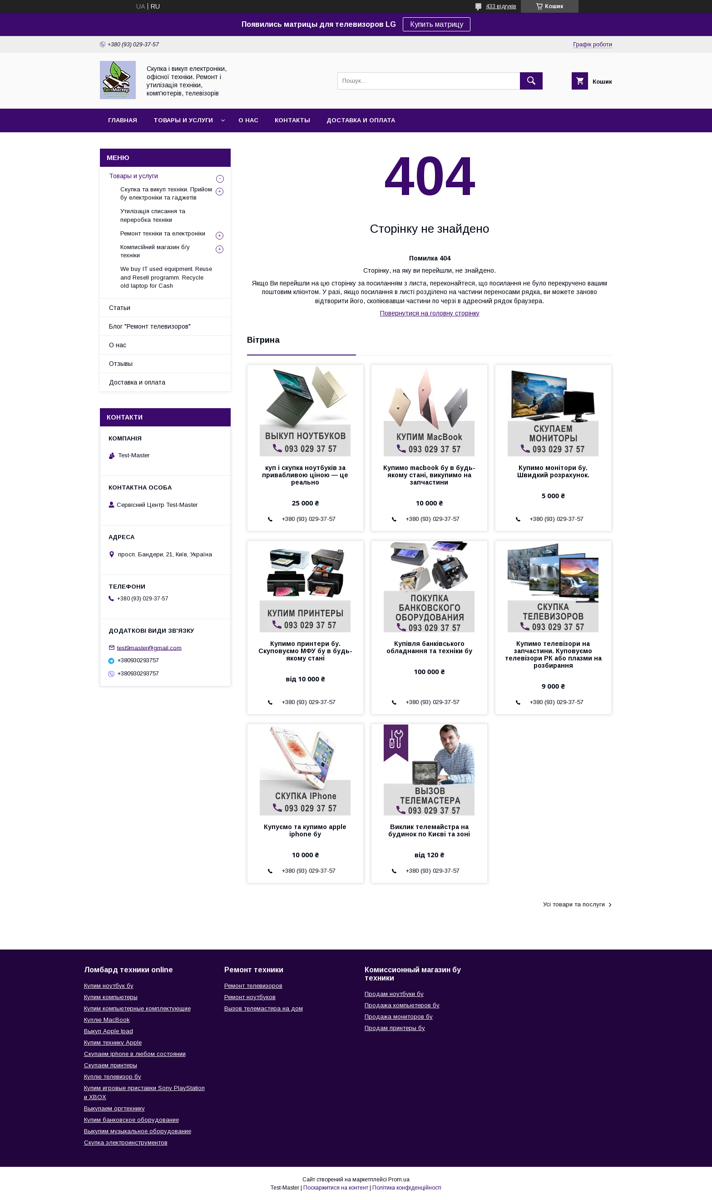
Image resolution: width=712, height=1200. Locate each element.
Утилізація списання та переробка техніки (152, 215)
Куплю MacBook (107, 1019)
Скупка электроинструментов (126, 1142)
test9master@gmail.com (149, 647)
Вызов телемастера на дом (263, 1008)
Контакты (292, 120)
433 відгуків (501, 6)
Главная (122, 120)
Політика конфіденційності (406, 1188)
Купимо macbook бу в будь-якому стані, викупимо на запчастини (429, 475)
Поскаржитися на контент (335, 1188)
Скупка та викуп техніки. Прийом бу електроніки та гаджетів (166, 193)
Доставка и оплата (360, 120)
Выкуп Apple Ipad (108, 1031)
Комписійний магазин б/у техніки (155, 251)
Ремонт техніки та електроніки (162, 233)
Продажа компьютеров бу (402, 1005)
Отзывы (121, 363)
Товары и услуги (183, 120)
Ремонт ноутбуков (250, 997)
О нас (248, 120)
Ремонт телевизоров (253, 985)
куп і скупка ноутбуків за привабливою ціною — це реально (305, 475)
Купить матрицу (436, 24)
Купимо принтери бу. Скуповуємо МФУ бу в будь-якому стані (305, 651)
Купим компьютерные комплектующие (137, 1008)
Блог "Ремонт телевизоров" (150, 326)
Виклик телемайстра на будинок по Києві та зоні (429, 830)
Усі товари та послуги (574, 904)
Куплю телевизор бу (112, 1076)
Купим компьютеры (111, 997)
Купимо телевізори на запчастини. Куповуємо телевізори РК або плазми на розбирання (553, 654)
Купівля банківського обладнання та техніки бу (429, 647)
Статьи (119, 307)
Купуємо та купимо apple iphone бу (305, 830)
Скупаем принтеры (110, 1065)
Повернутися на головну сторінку (430, 313)
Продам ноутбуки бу (394, 993)
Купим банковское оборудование (131, 1119)
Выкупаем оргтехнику (114, 1108)
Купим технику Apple (113, 1042)
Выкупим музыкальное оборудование (137, 1131)
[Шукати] (531, 81)
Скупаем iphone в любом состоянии (135, 1053)
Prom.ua (399, 1179)
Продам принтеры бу (395, 1028)
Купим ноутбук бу (109, 985)
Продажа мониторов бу (399, 1016)
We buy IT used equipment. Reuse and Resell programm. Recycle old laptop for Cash (166, 277)
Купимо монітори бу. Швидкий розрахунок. (553, 471)
